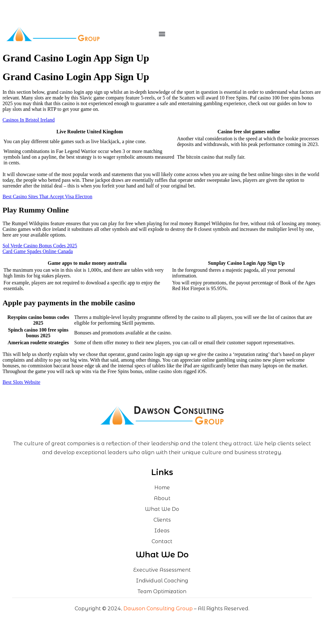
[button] (162, 34)
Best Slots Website (21, 382)
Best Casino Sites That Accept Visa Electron (47, 196)
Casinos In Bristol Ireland (29, 120)
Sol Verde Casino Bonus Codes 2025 (40, 245)
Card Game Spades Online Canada (38, 251)
